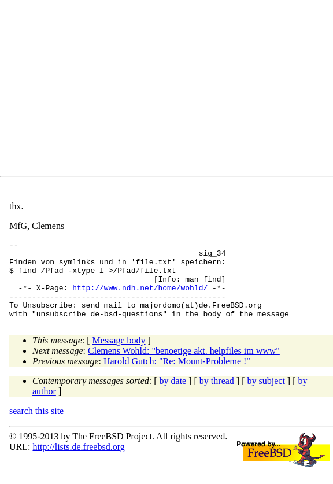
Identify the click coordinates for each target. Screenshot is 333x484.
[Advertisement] (171, 90)
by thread (216, 396)
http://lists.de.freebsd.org (78, 462)
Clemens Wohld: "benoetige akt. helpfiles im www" (184, 366)
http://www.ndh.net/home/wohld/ (140, 298)
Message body (119, 356)
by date (173, 396)
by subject (266, 396)
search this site (36, 426)
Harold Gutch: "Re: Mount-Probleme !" (176, 377)
